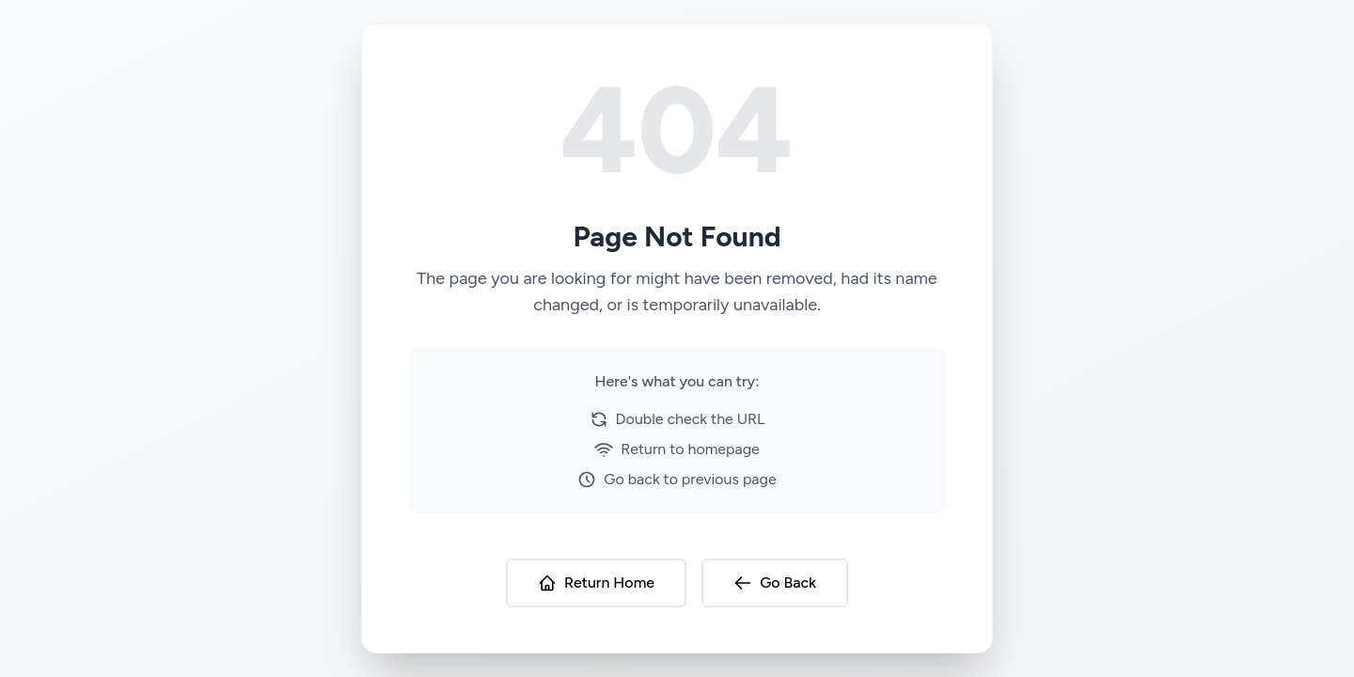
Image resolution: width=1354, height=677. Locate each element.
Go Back (774, 583)
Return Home (596, 583)
